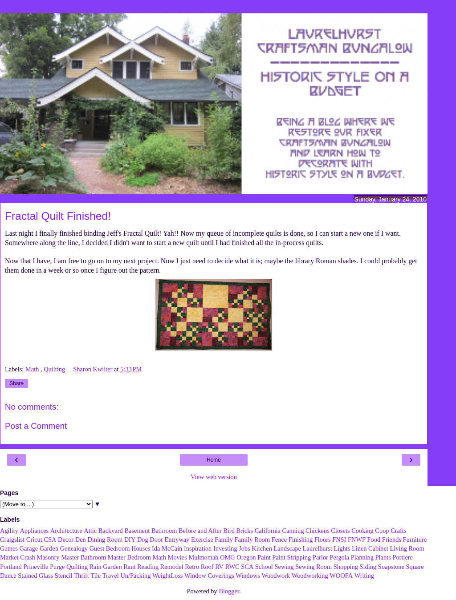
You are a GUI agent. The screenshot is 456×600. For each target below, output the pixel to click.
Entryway (177, 539)
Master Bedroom (129, 557)
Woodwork (276, 575)
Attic (90, 530)
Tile (95, 575)
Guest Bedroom (110, 548)
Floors (322, 539)
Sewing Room (313, 566)
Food (374, 539)
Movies (177, 557)
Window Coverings (209, 575)
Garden (49, 548)
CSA (50, 539)
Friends (391, 539)
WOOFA (341, 575)
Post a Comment (36, 426)
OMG (227, 557)
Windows (248, 575)
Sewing (283, 566)
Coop (382, 530)
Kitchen (262, 548)
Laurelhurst (317, 548)
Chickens (317, 530)
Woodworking (310, 575)
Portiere (402, 557)
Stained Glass (35, 575)
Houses (140, 548)
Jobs (244, 548)
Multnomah (203, 557)
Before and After (200, 530)
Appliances (34, 530)
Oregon (246, 557)
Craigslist (12, 539)
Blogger (229, 591)
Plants (383, 557)
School (264, 566)
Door (156, 539)
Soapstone (391, 566)
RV (219, 566)
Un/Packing (135, 575)
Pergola (340, 557)
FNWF (357, 539)
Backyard (110, 530)
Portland (11, 566)
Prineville (35, 566)
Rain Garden (105, 566)
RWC (232, 566)
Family (224, 539)
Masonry (48, 557)
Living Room (407, 548)
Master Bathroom (83, 557)
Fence (279, 539)
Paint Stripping (291, 557)
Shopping (346, 566)
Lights (342, 548)
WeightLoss (167, 575)
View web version (214, 476)
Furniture (415, 539)
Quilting (55, 369)
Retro (192, 566)
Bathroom (164, 530)
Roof (207, 566)
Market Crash (17, 557)
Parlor (320, 557)
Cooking (362, 530)
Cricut (34, 539)
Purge (57, 566)
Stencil (64, 575)
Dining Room (104, 539)
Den (80, 539)
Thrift (81, 575)
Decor (65, 539)
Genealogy (74, 548)
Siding (368, 566)
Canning (293, 530)
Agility (9, 530)
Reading (148, 566)
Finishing (301, 539)
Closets (340, 530)
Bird (229, 530)
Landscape (287, 548)
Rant (129, 566)
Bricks (244, 530)
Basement (137, 530)
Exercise (202, 539)
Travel (110, 575)
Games (9, 548)
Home (214, 460)
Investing (225, 548)
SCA (247, 566)
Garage (29, 548)
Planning (362, 557)
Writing (364, 575)
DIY (130, 539)
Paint (264, 557)
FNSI (339, 539)
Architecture (66, 530)
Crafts (398, 530)
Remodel (171, 566)
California (268, 530)
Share (16, 383)
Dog (142, 539)
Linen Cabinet (370, 548)
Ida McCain (167, 548)
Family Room (252, 539)
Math (33, 369)
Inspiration (198, 548)
